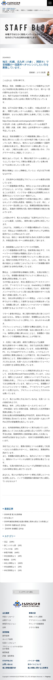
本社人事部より (13, 563)
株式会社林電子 (12, 3)
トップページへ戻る (26, 592)
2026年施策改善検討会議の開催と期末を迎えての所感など (26, 521)
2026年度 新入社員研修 (13, 514)
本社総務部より (13, 567)
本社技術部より (13, 556)
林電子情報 (11, 552)
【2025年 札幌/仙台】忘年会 (15, 525)
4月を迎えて (9, 518)
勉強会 (10, 560)
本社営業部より (13, 570)
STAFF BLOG (11, 8)
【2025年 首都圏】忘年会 (14, 529)
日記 (9, 542)
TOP (3, 8)
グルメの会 (11, 549)
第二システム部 (13, 545)
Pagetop (48, 676)
